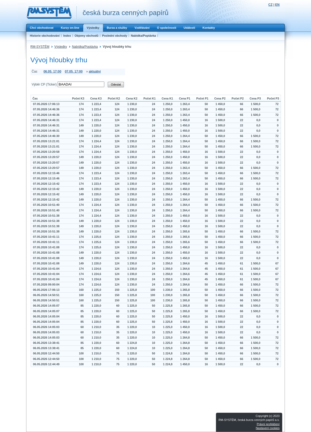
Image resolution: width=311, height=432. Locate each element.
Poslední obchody (114, 35)
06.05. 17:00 (52, 71)
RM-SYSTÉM (39, 47)
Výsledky (93, 27)
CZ (270, 5)
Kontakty (208, 27)
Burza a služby (117, 27)
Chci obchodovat (41, 27)
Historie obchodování (45, 35)
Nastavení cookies (268, 428)
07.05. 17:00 (73, 71)
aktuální (95, 71)
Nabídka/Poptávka (143, 35)
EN (277, 5)
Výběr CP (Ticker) (44, 84)
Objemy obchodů (86, 35)
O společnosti (166, 27)
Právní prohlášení (268, 424)
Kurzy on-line (70, 27)
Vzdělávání (141, 27)
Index (67, 35)
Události (189, 27)
